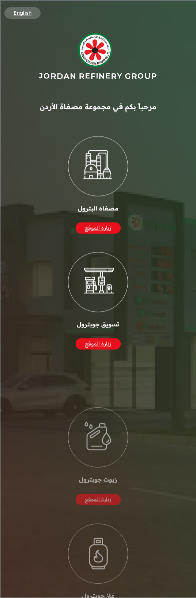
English (22, 13)
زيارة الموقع (98, 229)
